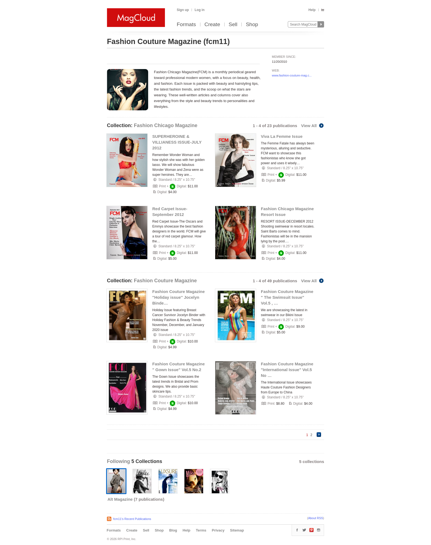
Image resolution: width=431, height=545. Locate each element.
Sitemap (237, 530)
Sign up (183, 10)
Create (212, 24)
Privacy (218, 530)
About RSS (315, 518)
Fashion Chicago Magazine (165, 125)
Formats (186, 24)
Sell (233, 24)
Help (312, 10)
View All (312, 125)
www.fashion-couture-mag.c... (292, 75)
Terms (201, 530)
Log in (200, 10)
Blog (173, 530)
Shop (252, 24)
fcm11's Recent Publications (132, 519)
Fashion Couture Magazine (165, 280)
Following (119, 461)
